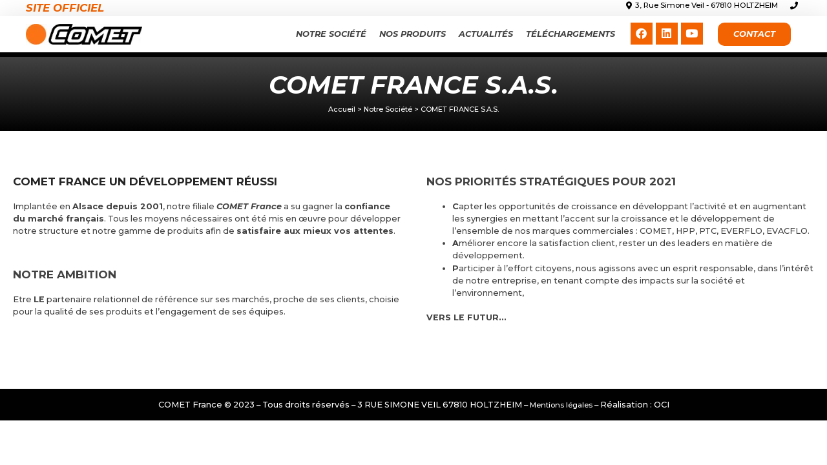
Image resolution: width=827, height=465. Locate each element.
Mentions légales (561, 404)
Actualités (486, 34)
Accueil (341, 109)
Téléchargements (570, 34)
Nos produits (412, 34)
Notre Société (331, 34)
